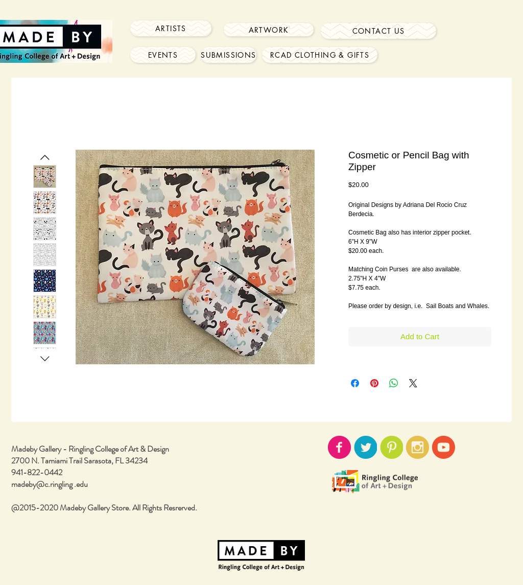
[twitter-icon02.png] (365, 447)
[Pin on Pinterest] (374, 383)
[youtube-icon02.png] (443, 447)
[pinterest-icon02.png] (391, 447)
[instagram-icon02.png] (417, 447)
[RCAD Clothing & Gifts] (319, 55)
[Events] (163, 55)
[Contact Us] (378, 31)
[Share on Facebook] (355, 383)
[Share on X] (413, 383)
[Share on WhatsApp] (394, 383)
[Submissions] (228, 55)
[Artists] (170, 28)
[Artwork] (269, 29)
